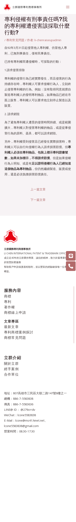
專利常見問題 (15, 40)
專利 (7, 301)
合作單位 (11, 374)
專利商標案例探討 (18, 332)
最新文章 (11, 326)
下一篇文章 (38, 200)
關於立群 (11, 363)
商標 (7, 296)
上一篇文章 (38, 189)
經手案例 (11, 369)
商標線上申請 (15, 312)
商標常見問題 (15, 337)
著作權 (9, 307)
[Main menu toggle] (68, 7)
